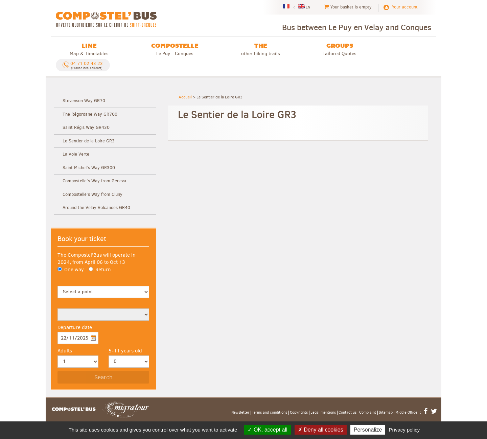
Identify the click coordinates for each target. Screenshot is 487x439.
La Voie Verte (76, 154)
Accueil (185, 97)
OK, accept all (267, 430)
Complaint (367, 413)
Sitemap (386, 413)
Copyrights (299, 413)
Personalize (368, 430)
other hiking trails (260, 49)
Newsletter (240, 413)
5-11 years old (125, 350)
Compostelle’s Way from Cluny (92, 194)
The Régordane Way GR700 (90, 114)
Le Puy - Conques (175, 49)
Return (100, 269)
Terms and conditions (269, 413)
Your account (405, 7)
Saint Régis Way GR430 (86, 127)
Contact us (347, 413)
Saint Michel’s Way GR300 (89, 167)
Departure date (74, 327)
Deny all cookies (320, 430)
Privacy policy (404, 430)
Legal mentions (323, 413)
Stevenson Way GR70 (84, 100)
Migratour (125, 409)
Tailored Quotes (339, 49)
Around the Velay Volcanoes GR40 (96, 207)
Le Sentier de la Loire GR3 (89, 141)
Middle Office (406, 413)
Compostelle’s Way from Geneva (94, 181)
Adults (64, 350)
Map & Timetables (89, 49)
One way (70, 269)
